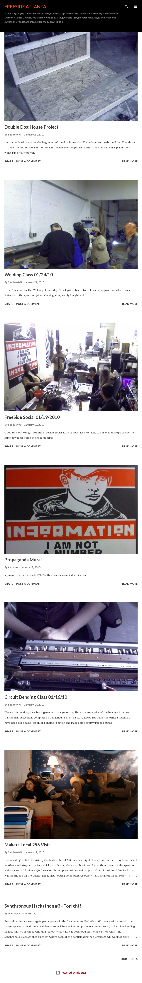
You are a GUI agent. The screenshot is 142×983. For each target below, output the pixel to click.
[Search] (126, 6)
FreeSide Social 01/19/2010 (32, 417)
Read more (130, 161)
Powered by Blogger (71, 972)
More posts (129, 958)
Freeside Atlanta (25, 6)
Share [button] (8, 161)
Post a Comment (28, 161)
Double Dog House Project (31, 127)
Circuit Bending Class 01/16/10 (35, 697)
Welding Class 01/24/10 (28, 274)
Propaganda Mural (23, 559)
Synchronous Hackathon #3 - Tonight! (42, 906)
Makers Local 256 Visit (27, 844)
